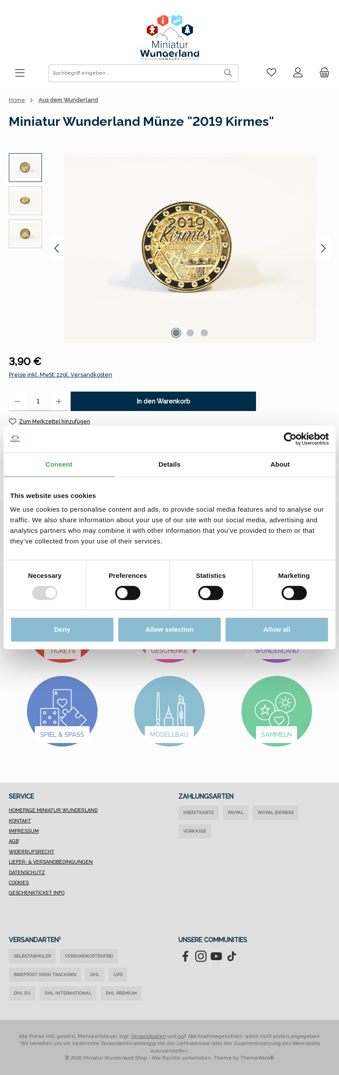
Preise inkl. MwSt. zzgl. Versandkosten (60, 374)
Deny (62, 629)
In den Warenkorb (163, 401)
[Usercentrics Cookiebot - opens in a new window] (290, 438)
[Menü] (20, 73)
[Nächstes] (323, 248)
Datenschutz (27, 872)
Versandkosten (148, 1036)
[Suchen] (228, 73)
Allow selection (169, 629)
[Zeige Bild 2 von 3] (190, 332)
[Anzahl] (38, 401)
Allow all (277, 629)
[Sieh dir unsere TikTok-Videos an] (232, 956)
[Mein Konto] (298, 72)
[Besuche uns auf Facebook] (185, 956)
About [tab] (280, 464)
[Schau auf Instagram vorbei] (201, 956)
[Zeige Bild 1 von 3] (176, 332)
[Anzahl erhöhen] (59, 401)
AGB (14, 841)
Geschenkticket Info (36, 893)
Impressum (24, 831)
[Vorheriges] (57, 248)
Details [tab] (169, 464)
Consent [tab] (58, 464)
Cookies (19, 883)
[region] (169, 248)
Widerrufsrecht (31, 852)
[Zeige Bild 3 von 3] (204, 332)
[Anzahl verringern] (17, 401)
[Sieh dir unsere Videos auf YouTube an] (216, 956)
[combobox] (134, 73)
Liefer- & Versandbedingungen (51, 862)
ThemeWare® (257, 1058)
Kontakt (20, 821)
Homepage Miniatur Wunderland (53, 810)
